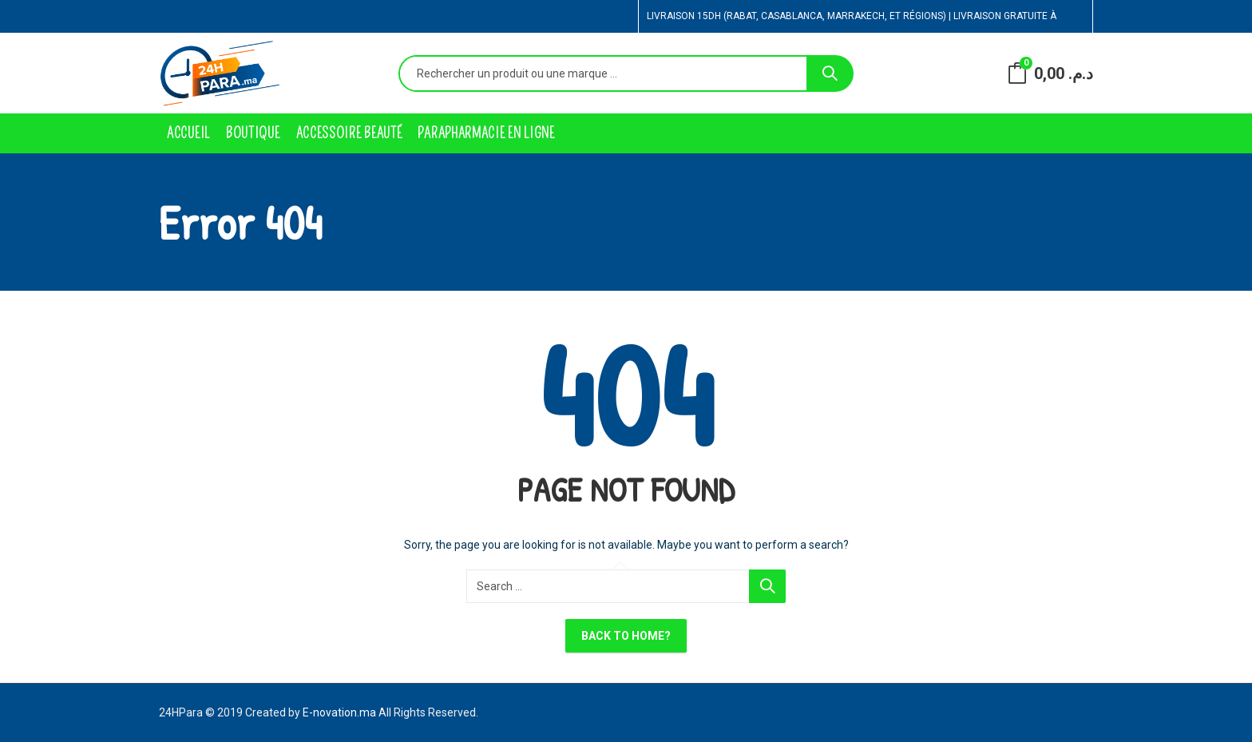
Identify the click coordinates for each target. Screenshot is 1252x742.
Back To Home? (626, 635)
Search (829, 73)
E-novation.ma (339, 712)
